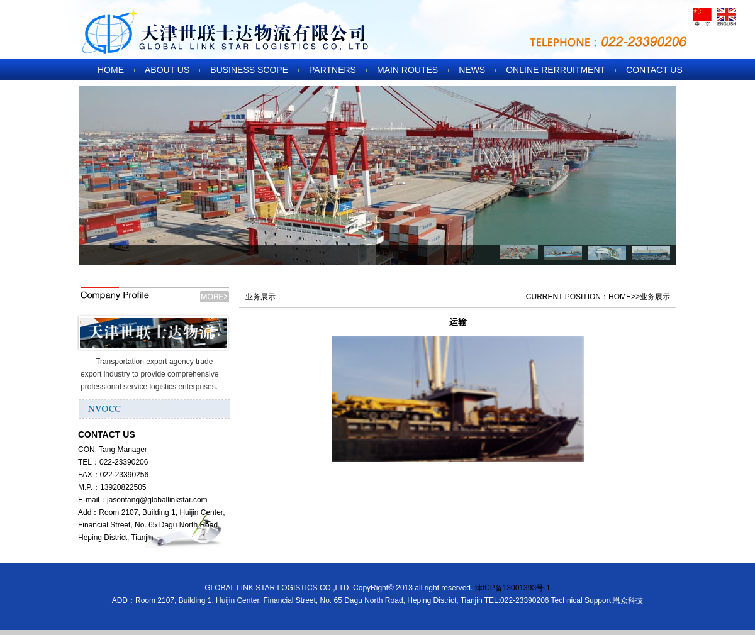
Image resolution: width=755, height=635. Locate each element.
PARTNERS (332, 70)
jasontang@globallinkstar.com (157, 499)
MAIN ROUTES (407, 70)
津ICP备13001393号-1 (513, 587)
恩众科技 (628, 600)
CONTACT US (654, 70)
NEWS (472, 70)
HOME (111, 70)
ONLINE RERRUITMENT (555, 70)
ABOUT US (167, 70)
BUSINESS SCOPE (249, 70)
